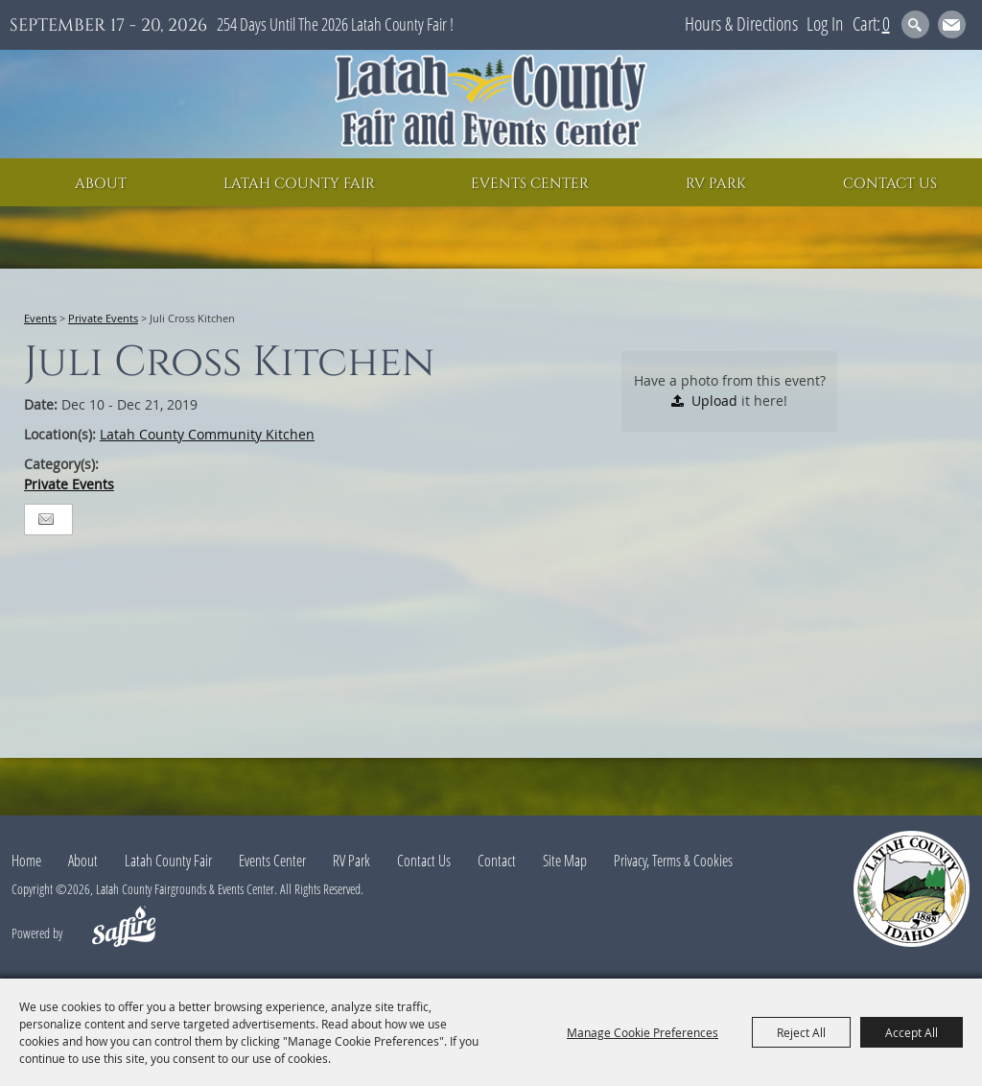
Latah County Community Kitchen (207, 434)
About (101, 184)
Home (26, 860)
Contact (497, 860)
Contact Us (890, 184)
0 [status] (886, 23)
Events (40, 318)
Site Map (565, 860)
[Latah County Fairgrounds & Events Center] (491, 104)
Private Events (103, 318)
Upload (714, 400)
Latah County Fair (299, 184)
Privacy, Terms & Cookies (673, 860)
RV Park (716, 184)
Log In (825, 23)
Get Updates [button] (952, 24)
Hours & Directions (741, 23)
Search (915, 24)
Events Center (530, 184)
